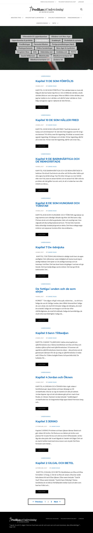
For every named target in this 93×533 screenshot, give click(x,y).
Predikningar (74, 17)
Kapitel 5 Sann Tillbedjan (52, 333)
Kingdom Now (23, 52)
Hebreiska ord (46, 52)
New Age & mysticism (65, 48)
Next (56, 502)
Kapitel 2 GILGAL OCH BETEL (54, 463)
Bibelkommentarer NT (62, 56)
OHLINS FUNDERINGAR (57, 17)
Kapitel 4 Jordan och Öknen (54, 377)
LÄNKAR (81, 2)
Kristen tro (16, 17)
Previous (39, 502)
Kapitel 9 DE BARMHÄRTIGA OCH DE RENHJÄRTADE (58, 161)
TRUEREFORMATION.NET (67, 2)
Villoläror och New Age (60, 37)
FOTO (73, 52)
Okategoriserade (25, 48)
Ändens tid (58, 60)
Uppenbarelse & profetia (22, 40)
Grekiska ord (61, 52)
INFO (54, 23)
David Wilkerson (28, 56)
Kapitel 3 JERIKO (46, 422)
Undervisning (42, 23)
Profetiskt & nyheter (35, 17)
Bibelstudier (44, 56)
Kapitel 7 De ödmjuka (50, 248)
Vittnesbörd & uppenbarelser (35, 37)
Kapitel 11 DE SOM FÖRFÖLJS (54, 81)
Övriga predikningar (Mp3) (63, 44)
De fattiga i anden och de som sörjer (56, 291)
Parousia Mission (47, 2)
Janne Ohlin (52, 86)
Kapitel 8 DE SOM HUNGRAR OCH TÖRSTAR (58, 205)
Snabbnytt (56, 40)
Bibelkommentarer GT (39, 60)
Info (35, 52)
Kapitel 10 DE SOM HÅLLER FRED (57, 120)
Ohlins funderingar (44, 48)
